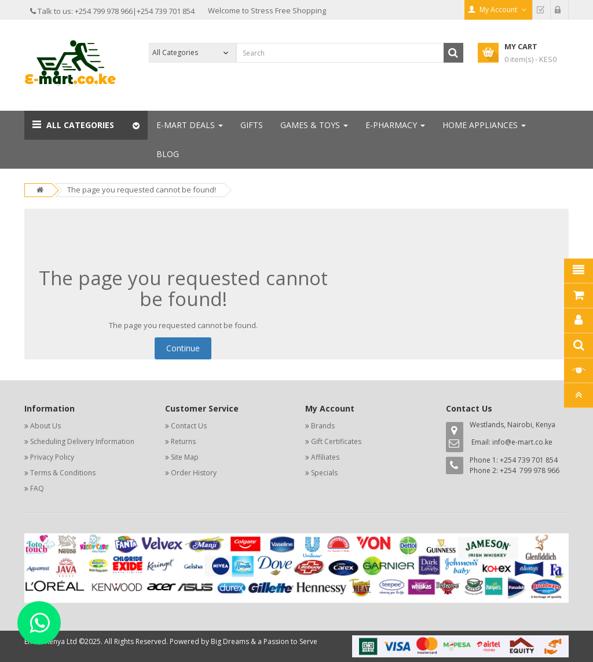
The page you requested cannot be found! (141, 189)
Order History (194, 473)
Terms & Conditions (63, 473)
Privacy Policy (52, 457)
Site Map (185, 457)
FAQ (37, 488)
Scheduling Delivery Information (82, 441)
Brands (323, 426)
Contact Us (189, 426)
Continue (183, 348)
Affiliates (325, 457)
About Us (45, 426)
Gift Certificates (336, 441)
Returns (183, 441)
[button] (86, 125)
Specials (324, 473)
